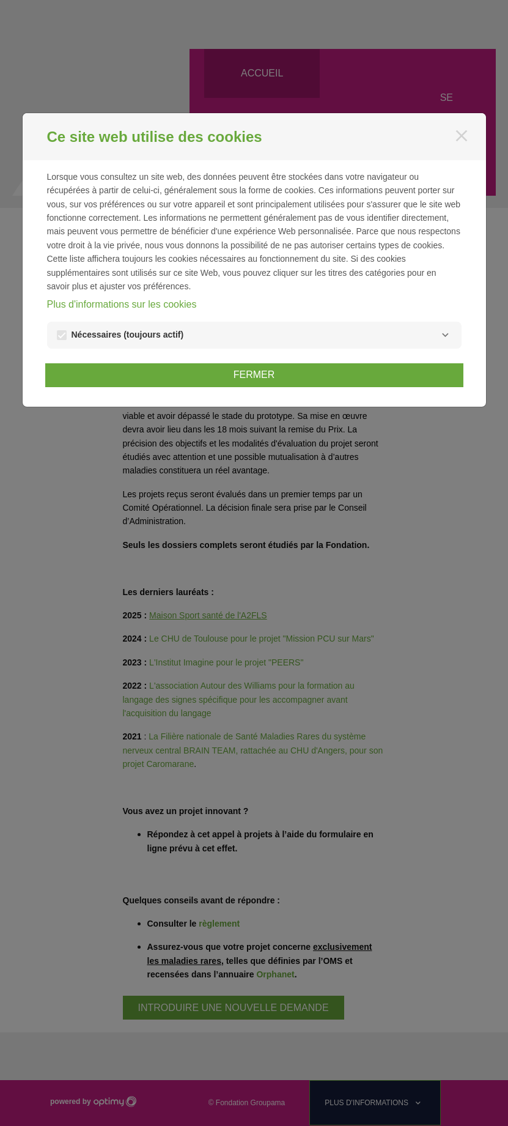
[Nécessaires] (445, 335)
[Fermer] (461, 135)
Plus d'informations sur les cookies (122, 304)
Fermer (254, 374)
